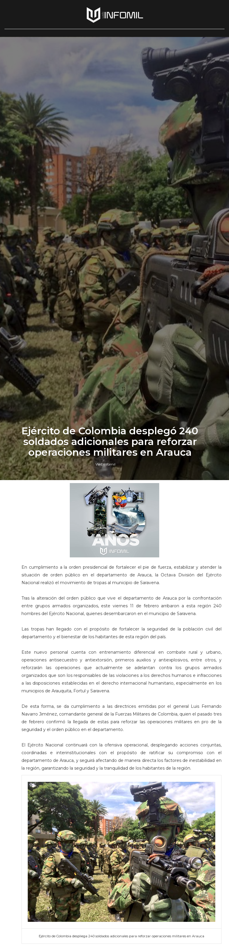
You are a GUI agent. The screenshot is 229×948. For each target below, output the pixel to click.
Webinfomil (105, 587)
